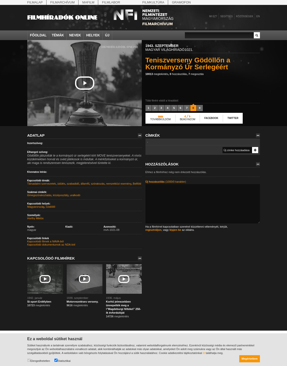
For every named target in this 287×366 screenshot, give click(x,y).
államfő (85, 183)
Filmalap (35, 2)
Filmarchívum (62, 2)
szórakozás (98, 183)
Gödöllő (50, 206)
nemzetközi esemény (118, 183)
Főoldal (38, 35)
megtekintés (156, 74)
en (258, 16)
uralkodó (75, 195)
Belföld (137, 183)
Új (107, 35)
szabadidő (73, 183)
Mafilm (88, 2)
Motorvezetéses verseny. (82, 301)
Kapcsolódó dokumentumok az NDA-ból (51, 244)
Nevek (75, 35)
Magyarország (36, 206)
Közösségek (244, 16)
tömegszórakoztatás (39, 195)
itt (204, 352)
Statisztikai (62, 360)
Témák (58, 35)
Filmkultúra (153, 2)
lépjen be (175, 229)
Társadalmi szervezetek (41, 183)
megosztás (196, 74)
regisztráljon (153, 229)
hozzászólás (178, 74)
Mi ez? (213, 16)
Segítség (226, 16)
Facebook (211, 118)
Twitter (232, 118)
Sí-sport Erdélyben (39, 301)
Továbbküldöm (160, 119)
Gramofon (181, 2)
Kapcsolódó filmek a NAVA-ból (45, 241)
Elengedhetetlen (38, 360)
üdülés (61, 183)
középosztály (60, 195)
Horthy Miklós (35, 218)
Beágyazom (187, 119)
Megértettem (249, 358)
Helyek (93, 35)
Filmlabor (111, 2)
